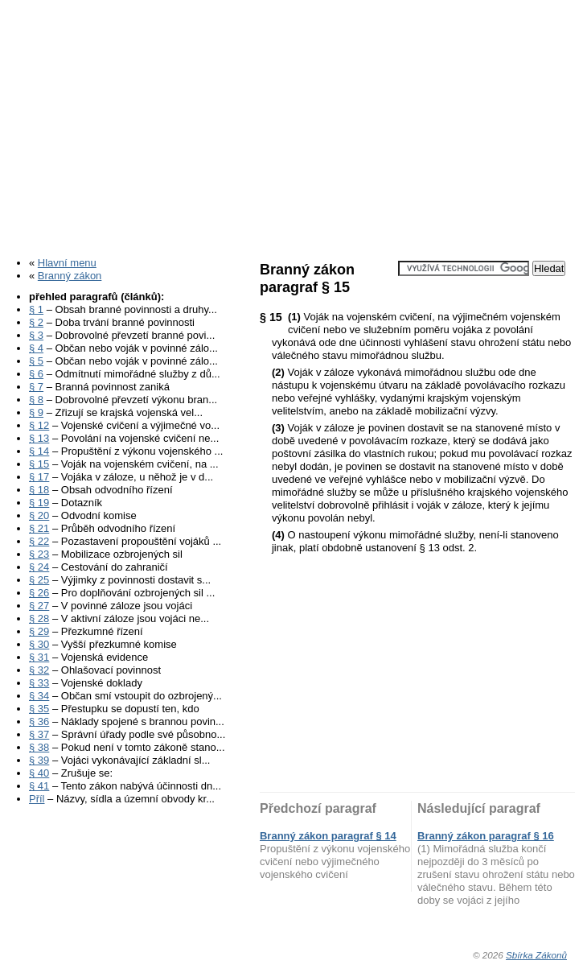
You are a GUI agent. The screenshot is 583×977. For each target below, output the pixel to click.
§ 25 (39, 580)
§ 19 (39, 503)
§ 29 (39, 631)
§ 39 (39, 760)
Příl (37, 799)
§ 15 (39, 464)
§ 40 (39, 773)
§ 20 (39, 515)
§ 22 (39, 541)
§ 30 (39, 644)
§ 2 (36, 322)
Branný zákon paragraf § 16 (485, 836)
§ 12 (39, 425)
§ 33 (39, 683)
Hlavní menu (67, 263)
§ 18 (39, 490)
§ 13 (39, 438)
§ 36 (39, 721)
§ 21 (39, 528)
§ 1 (36, 309)
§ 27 (39, 606)
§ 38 (39, 747)
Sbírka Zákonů (536, 955)
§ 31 (39, 657)
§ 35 (39, 709)
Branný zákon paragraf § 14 (328, 836)
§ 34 (39, 696)
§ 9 (36, 412)
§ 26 (39, 593)
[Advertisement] (291, 123)
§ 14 (39, 451)
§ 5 (36, 361)
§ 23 (39, 554)
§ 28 (39, 618)
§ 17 (39, 477)
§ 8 (36, 400)
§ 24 (39, 567)
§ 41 (39, 786)
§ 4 (36, 348)
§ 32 (39, 670)
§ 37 (39, 734)
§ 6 (36, 374)
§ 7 (36, 387)
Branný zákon (70, 276)
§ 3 (36, 335)
